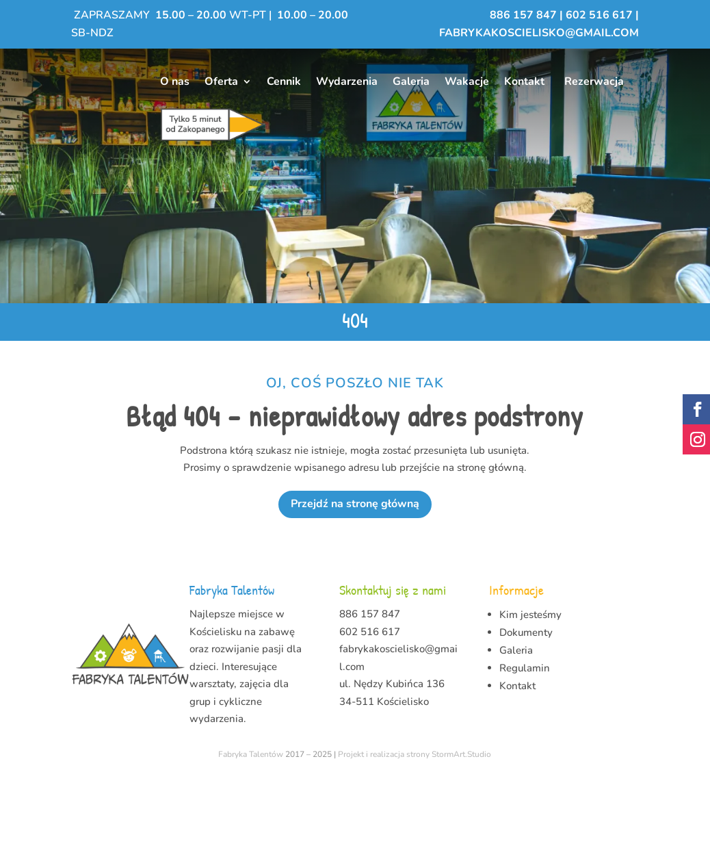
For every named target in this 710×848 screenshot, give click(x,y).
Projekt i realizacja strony (384, 821)
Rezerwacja (594, 81)
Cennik (284, 81)
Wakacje (467, 81)
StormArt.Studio (461, 821)
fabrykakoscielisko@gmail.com (539, 32)
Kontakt (524, 81)
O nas (174, 81)
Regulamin (524, 735)
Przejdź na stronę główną (355, 570)
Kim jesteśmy (530, 682)
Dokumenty (526, 699)
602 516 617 (599, 15)
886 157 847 (525, 15)
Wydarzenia (347, 81)
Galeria (411, 81)
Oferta (221, 81)
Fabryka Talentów (250, 821)
